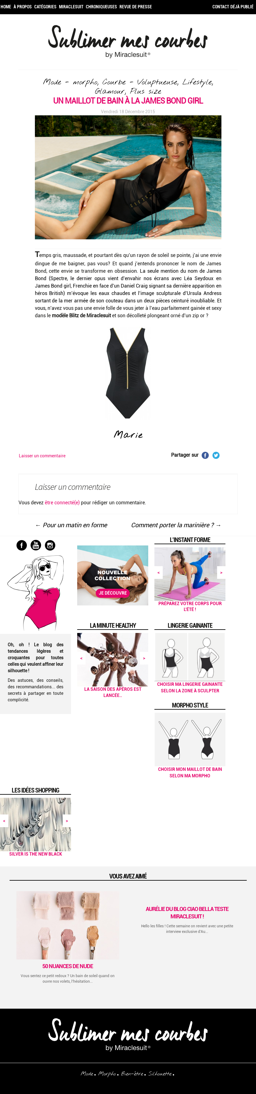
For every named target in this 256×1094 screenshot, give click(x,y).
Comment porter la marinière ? (176, 525)
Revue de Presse (136, 6)
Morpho (107, 1074)
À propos (23, 6)
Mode (87, 1074)
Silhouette (159, 1074)
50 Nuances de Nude (67, 966)
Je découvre (113, 593)
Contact (220, 6)
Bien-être (132, 1074)
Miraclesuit (71, 6)
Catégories (45, 6)
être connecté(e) (62, 503)
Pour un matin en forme (71, 525)
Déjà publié (242, 6)
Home (6, 6)
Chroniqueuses (101, 6)
